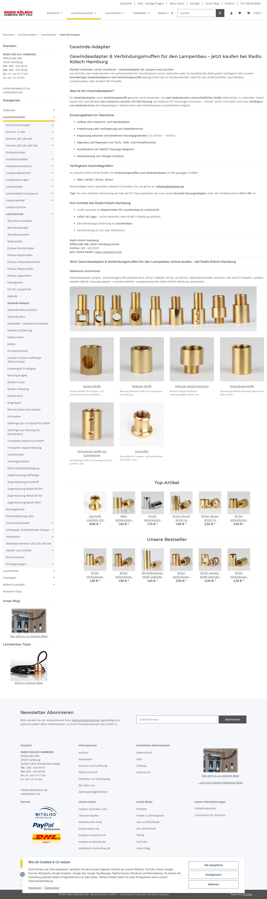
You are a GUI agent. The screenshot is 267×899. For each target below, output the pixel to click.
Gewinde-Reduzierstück (22, 310)
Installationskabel (17, 159)
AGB (139, 759)
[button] (231, 13)
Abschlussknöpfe (18, 227)
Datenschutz (52, 887)
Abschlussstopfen (18, 234)
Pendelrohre (15, 396)
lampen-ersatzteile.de (92, 835)
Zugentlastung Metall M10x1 (25, 488)
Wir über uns (87, 785)
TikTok (140, 835)
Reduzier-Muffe (141, 386)
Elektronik (9, 110)
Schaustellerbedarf (18, 523)
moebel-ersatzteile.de (92, 841)
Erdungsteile (15, 282)
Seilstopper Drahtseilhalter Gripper (28, 530)
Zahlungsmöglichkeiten (93, 792)
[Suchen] (196, 13)
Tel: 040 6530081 (250, 3)
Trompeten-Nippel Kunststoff (25, 441)
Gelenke (12, 296)
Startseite (126, 3)
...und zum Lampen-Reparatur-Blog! (220, 782)
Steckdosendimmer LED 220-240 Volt (28, 543)
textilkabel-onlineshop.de (94, 848)
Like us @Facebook (148, 822)
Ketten (11, 344)
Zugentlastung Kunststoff (23, 482)
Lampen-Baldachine (18, 173)
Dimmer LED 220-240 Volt (21, 145)
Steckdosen (13, 536)
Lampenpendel (15, 200)
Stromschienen (15, 557)
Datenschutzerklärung (85, 720)
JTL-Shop (247, 894)
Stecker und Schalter (19, 550)
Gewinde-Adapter (18, 303)
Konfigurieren (213, 874)
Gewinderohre (16, 316)
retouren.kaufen (89, 815)
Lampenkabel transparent (22, 193)
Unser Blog (212, 3)
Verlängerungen (16, 564)
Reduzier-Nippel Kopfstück (192, 386)
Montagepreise (15, 509)
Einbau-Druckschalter (20, 248)
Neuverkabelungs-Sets (20, 516)
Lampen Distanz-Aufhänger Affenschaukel (24, 359)
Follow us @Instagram (150, 815)
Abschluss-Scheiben (19, 221)
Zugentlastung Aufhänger (23, 475)
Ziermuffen (142, 451)
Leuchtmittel (11, 571)
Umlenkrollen (15, 454)
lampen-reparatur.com (93, 809)
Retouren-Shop (12, 591)
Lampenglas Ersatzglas (21, 368)
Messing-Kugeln (17, 375)
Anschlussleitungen (18, 125)
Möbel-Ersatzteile (14, 584)
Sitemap (141, 765)
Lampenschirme (16, 207)
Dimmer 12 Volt (15, 132)
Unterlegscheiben (18, 461)
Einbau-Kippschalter (20, 255)
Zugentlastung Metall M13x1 (25, 495)
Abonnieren (232, 719)
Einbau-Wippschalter (20, 268)
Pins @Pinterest (146, 828)
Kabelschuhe (15, 337)
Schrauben (14, 416)
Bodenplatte (15, 241)
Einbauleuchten (16, 152)
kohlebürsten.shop (90, 822)
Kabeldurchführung (19, 330)
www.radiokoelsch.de (108, 252)
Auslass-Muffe (92, 386)
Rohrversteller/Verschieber (24, 409)
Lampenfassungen (17, 180)
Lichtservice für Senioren (210, 815)
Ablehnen (213, 884)
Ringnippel (14, 402)
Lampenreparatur (206, 808)
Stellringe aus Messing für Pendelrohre (23, 432)
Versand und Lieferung (93, 765)
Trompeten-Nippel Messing (24, 447)
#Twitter (141, 809)
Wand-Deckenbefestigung (23, 468)
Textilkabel (9, 577)
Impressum (34, 887)
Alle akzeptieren (213, 865)
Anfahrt (229, 3)
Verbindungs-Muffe (242, 386)
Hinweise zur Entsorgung (94, 779)
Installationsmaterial (19, 166)
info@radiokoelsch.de (170, 186)
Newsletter (85, 759)
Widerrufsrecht (88, 772)
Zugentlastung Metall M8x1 (24, 502)
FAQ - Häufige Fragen (151, 3)
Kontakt (195, 3)
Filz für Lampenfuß (19, 289)
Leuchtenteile (14, 214)
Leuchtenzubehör (14, 117)
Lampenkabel (14, 186)
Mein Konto (177, 3)
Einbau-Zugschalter (19, 275)
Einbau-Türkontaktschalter (23, 262)
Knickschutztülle (17, 351)
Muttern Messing (18, 389)
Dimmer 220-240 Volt (19, 138)
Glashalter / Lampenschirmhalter (28, 323)
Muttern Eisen (16, 382)
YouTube (141, 841)
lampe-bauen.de (89, 828)
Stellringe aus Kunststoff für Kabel (28, 423)
